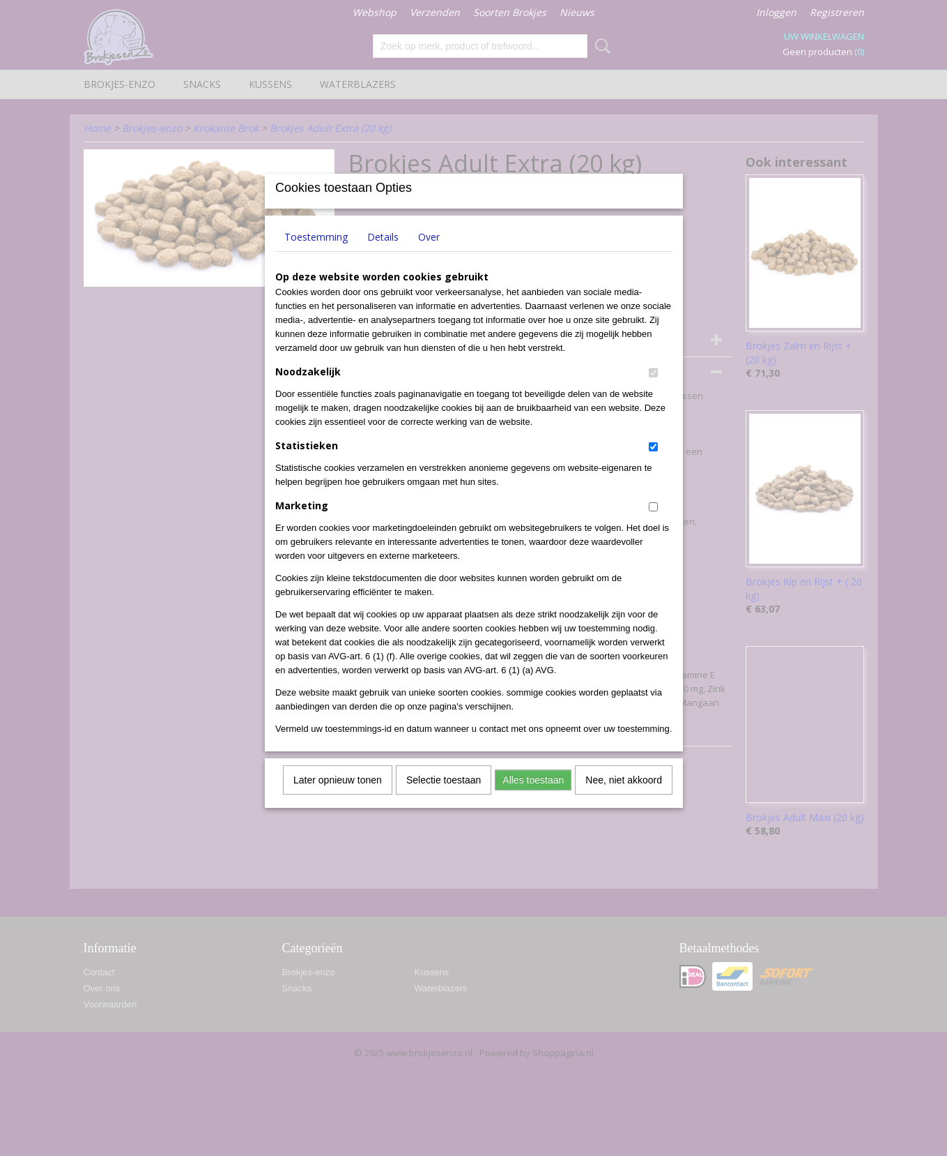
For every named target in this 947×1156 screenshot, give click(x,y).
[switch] (653, 391)
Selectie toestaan (443, 798)
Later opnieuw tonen (337, 798)
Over (429, 255)
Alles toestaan (533, 798)
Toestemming (316, 255)
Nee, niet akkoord (623, 798)
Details (383, 255)
